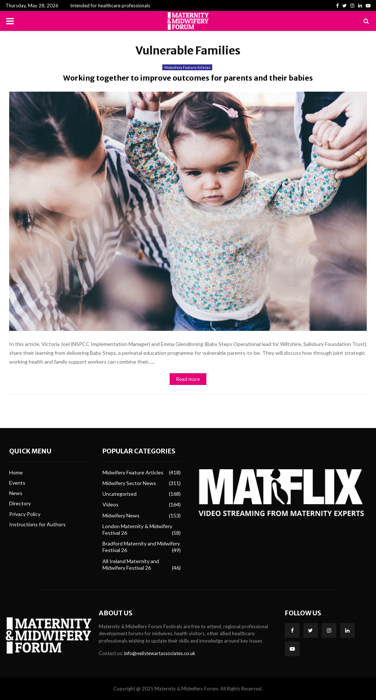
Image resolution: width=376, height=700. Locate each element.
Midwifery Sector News (129, 483)
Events (17, 483)
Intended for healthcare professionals (110, 5)
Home (16, 472)
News (15, 493)
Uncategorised (119, 494)
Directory (20, 503)
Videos (110, 504)
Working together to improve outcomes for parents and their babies (188, 77)
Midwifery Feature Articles (187, 67)
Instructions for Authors (37, 524)
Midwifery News (121, 515)
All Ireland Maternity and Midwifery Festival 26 (130, 564)
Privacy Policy (24, 514)
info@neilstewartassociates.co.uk (159, 653)
